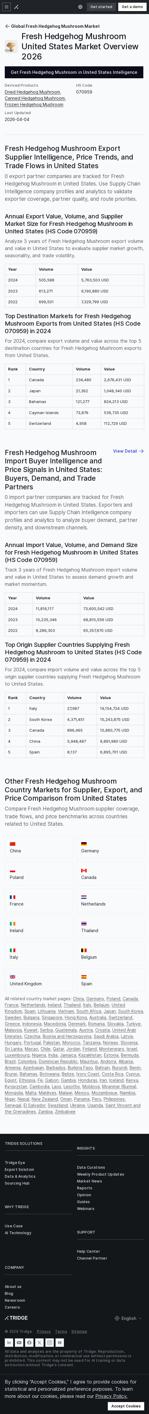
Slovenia (129, 1042)
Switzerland (120, 1017)
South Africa (88, 1011)
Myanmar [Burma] (119, 1086)
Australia (97, 1017)
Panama (82, 1099)
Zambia (45, 1111)
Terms (61, 1331)
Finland (90, 1048)
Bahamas (28, 1073)
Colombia (27, 1061)
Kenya (132, 1080)
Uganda (95, 1105)
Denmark (77, 1023)
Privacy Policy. (111, 1396)
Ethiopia (27, 1080)
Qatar (58, 1048)
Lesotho (72, 1086)
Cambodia (40, 1086)
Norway (110, 1042)
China (78, 998)
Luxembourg (17, 1055)
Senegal (13, 1105)
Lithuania (47, 1011)
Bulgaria (31, 1017)
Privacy (44, 1331)
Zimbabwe (65, 1111)
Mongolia (14, 1092)
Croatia (102, 1029)
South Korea (130, 1011)
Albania (126, 1061)
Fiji (40, 1080)
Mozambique (104, 1092)
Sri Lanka (13, 1048)
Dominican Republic (58, 1061)
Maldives (47, 1092)
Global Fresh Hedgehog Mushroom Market (52, 26)
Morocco (71, 1042)
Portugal (32, 1042)
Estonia (111, 1055)
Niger (10, 1099)
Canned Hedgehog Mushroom (35, 98)
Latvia (127, 1036)
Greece (12, 1023)
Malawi (65, 1092)
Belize (68, 1073)
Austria (86, 1029)
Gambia (68, 1080)
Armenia (13, 1067)
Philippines (114, 1099)
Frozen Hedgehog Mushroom (34, 104)
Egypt (11, 1080)
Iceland (116, 1080)
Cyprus (133, 1073)
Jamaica (68, 1055)
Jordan (73, 1048)
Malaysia (13, 1029)
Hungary (13, 1042)
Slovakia (115, 1023)
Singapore (52, 1017)
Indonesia (32, 1023)
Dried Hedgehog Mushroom (32, 91)
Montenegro (111, 1048)
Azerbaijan (33, 1067)
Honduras (87, 1080)
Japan (110, 1011)
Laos (56, 1086)
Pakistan (51, 1042)
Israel (132, 1048)
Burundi (119, 1067)
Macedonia (55, 1023)
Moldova (91, 1086)
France (12, 1004)
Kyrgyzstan (16, 1086)
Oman (66, 1099)
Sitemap (79, 1331)
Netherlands (33, 1004)
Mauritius (89, 1061)
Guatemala (66, 1029)
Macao (31, 1048)
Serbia (46, 1029)
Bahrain (102, 1067)
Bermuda (130, 1055)
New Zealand (45, 1099)
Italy (87, 1004)
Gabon (52, 1080)
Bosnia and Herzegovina (67, 1036)
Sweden (13, 1017)
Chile (45, 1048)
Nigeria (39, 1055)
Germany (95, 998)
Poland (113, 998)
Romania (96, 1023)
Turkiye (133, 1023)
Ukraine (77, 1105)
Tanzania (92, 1042)
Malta (30, 1092)
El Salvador (34, 1105)
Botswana (49, 1073)
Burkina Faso (80, 1067)
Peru (96, 1099)
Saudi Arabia (106, 1036)
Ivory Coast (87, 1073)
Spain (30, 1011)
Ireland (54, 1004)
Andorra (108, 1061)
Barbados (55, 1067)
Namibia (127, 1092)
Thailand (72, 1004)
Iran (103, 1080)
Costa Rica (112, 1073)
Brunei (11, 1073)
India (53, 1055)
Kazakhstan (90, 1055)
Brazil (10, 1061)
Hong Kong (76, 1017)
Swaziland (58, 1105)
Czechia (32, 1036)
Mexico (82, 1092)
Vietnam (66, 1011)
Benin (135, 1067)
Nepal (23, 1099)
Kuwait (31, 1029)
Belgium (101, 1004)
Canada (130, 998)
